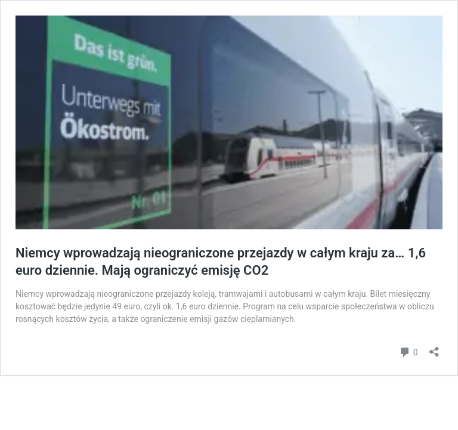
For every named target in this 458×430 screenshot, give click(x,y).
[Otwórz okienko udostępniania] (434, 348)
